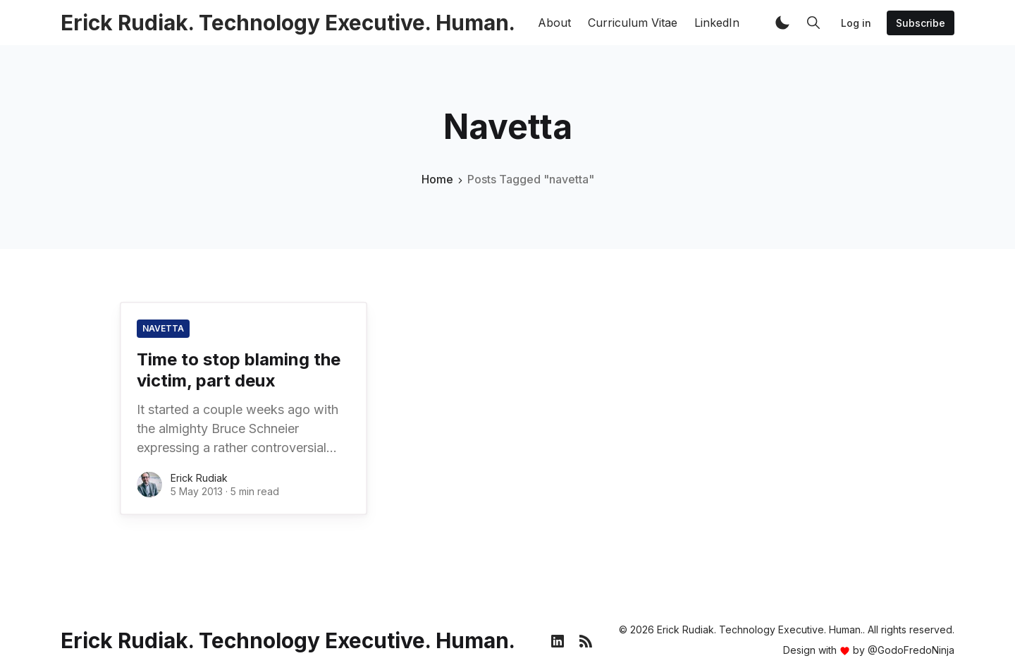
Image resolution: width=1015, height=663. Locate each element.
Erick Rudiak (199, 478)
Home (437, 179)
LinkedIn (716, 23)
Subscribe (920, 23)
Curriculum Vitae (632, 23)
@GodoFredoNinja (911, 650)
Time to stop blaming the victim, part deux (238, 370)
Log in (856, 23)
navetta (163, 328)
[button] (782, 22)
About (554, 23)
